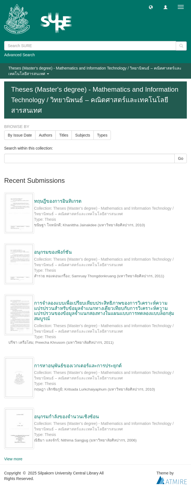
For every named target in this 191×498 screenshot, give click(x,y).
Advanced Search (19, 55)
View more (13, 459)
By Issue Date (20, 135)
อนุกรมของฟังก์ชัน (53, 252)
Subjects (82, 135)
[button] (151, 7)
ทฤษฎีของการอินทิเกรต (58, 201)
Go (180, 158)
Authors (45, 135)
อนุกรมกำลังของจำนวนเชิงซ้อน (66, 416)
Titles (63, 135)
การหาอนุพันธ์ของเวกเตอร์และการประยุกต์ (78, 365)
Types (102, 135)
